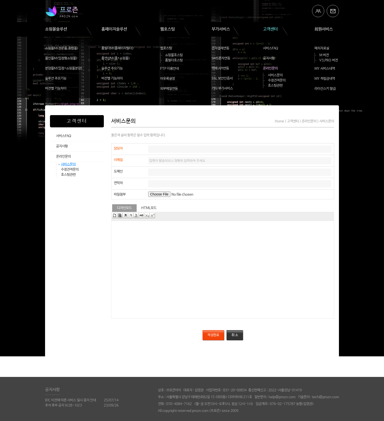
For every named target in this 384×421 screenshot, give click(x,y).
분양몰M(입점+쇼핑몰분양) (63, 68)
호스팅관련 (275, 85)
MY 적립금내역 (324, 79)
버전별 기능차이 (55, 88)
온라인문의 (270, 68)
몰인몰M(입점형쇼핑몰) (61, 58)
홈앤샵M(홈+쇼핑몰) (115, 58)
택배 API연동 (220, 68)
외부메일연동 (169, 89)
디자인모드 (124, 208)
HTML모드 (148, 208)
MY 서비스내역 (324, 69)
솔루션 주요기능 (55, 78)
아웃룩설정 (167, 79)
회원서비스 (323, 29)
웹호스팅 (167, 29)
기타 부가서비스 (222, 88)
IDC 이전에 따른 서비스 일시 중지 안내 (70, 400)
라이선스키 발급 (325, 89)
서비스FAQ (270, 48)
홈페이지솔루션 (114, 29)
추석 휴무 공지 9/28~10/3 (63, 405)
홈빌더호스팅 (174, 60)
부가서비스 (221, 29)
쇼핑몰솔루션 (56, 29)
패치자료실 (321, 48)
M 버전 (324, 55)
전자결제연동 (220, 48)
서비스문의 (275, 75)
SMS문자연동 (221, 58)
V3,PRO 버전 (328, 60)
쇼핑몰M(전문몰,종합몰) (61, 48)
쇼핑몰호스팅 (174, 55)
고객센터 (270, 29)
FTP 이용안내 (169, 69)
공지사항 (269, 58)
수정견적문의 (277, 80)
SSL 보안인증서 (222, 78)
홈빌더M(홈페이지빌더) (117, 48)
